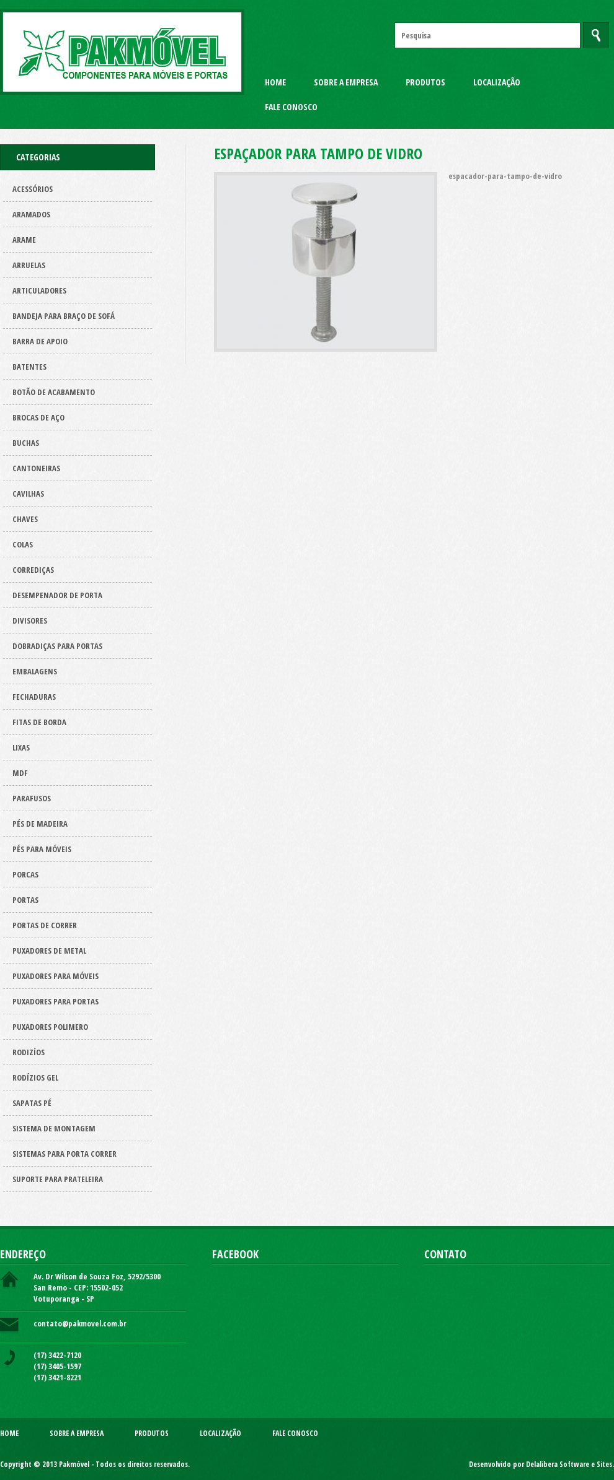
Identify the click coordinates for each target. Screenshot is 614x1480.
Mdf (20, 772)
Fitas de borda (39, 722)
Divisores (29, 620)
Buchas (25, 442)
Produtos (425, 82)
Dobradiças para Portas (57, 645)
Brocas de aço (38, 417)
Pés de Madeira (40, 823)
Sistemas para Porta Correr (64, 1153)
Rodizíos (28, 1052)
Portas (25, 899)
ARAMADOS (31, 214)
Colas (22, 544)
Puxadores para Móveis (55, 976)
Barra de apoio (40, 341)
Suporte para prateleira (57, 1179)
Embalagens (34, 671)
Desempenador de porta (57, 595)
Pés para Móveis (41, 849)
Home (275, 82)
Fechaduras (34, 696)
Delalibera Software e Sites (569, 1464)
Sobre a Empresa (346, 82)
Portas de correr (44, 925)
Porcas (25, 874)
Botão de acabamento (53, 392)
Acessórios (32, 188)
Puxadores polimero (50, 1026)
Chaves (25, 519)
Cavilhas (28, 493)
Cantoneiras (36, 468)
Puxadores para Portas (55, 1001)
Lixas (21, 747)
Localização (496, 82)
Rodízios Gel (35, 1077)
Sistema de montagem (54, 1128)
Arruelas (28, 265)
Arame (24, 239)
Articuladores (39, 290)
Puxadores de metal (49, 950)
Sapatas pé (31, 1102)
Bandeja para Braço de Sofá (63, 315)
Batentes (29, 366)
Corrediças (33, 569)
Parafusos (31, 798)
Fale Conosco (291, 107)
